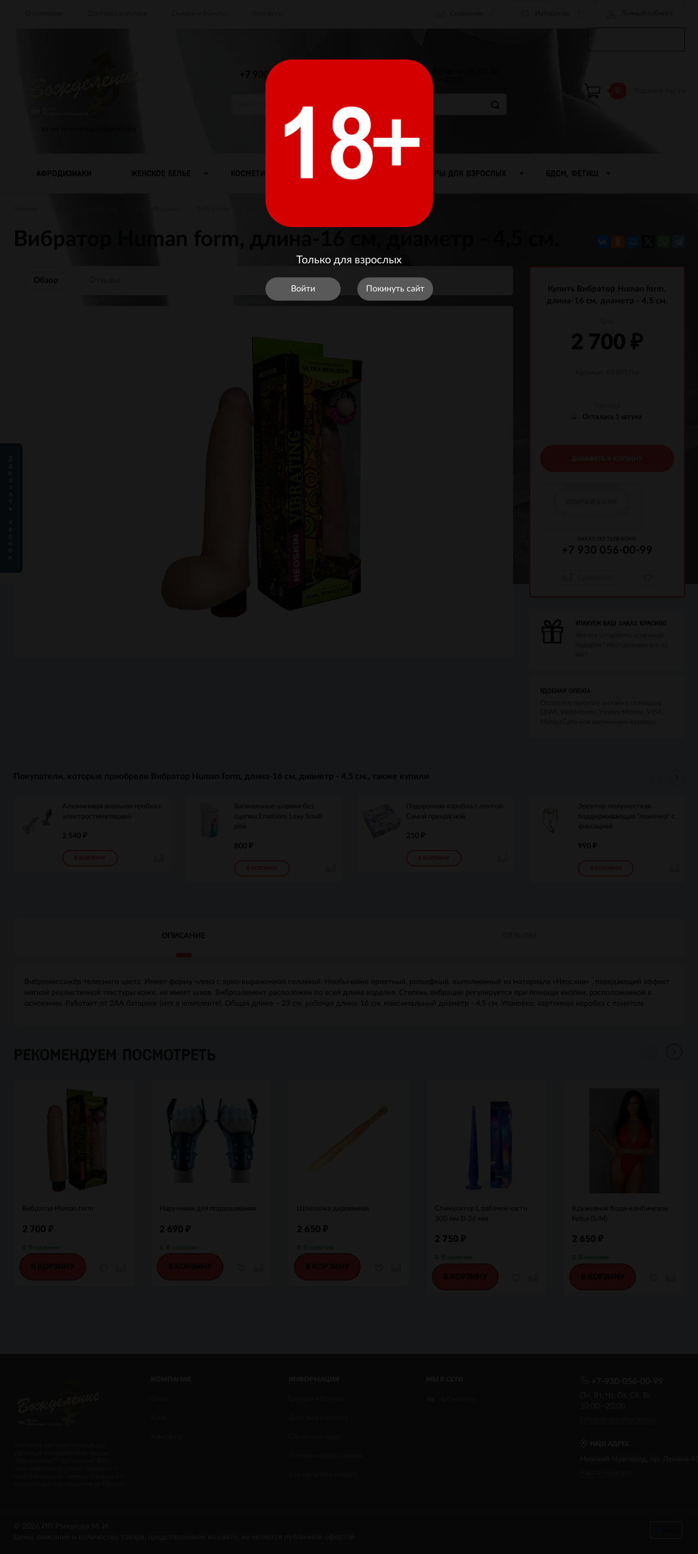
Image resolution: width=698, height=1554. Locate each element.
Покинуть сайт (395, 288)
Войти (303, 288)
